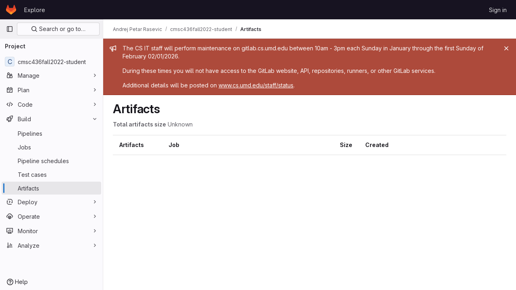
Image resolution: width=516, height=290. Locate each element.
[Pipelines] (51, 133)
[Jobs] (51, 147)
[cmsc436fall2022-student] (51, 61)
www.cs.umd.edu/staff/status (255, 85)
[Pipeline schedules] (51, 160)
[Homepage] (11, 9)
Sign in (498, 9)
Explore (34, 9)
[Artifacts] (51, 188)
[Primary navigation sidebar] (9, 29)
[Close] (506, 48)
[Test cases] (51, 174)
